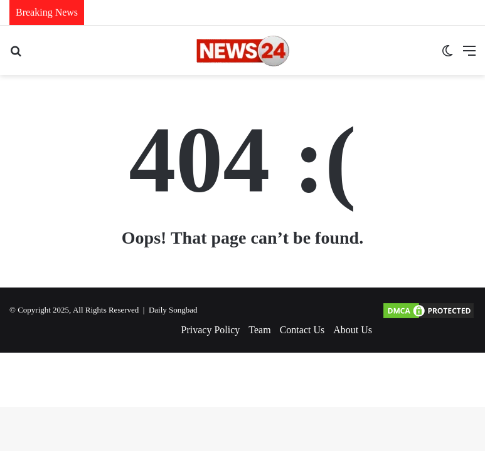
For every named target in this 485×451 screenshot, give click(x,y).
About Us (352, 329)
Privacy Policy (210, 329)
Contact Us (302, 329)
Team (259, 329)
